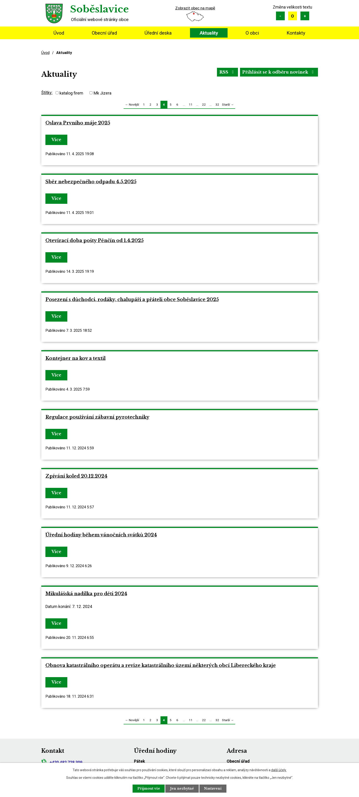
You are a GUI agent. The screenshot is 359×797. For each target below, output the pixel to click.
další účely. (279, 770)
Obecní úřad (104, 33)
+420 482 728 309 (61, 762)
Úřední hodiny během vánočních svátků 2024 (101, 535)
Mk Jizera (102, 92)
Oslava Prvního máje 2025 (77, 123)
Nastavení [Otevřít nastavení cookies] (213, 788)
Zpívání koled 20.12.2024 (76, 476)
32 (217, 104)
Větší (304, 16)
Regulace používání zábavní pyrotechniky (97, 417)
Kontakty (296, 33)
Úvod (58, 33)
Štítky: (47, 92)
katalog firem (71, 92)
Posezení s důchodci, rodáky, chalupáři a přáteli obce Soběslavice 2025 (132, 299)
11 (191, 104)
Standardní (292, 16)
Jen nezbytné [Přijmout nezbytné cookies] (182, 788)
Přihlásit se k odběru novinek (278, 72)
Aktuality (208, 33)
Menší (280, 16)
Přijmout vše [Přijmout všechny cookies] (148, 788)
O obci (252, 33)
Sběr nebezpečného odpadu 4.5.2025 (90, 181)
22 (204, 104)
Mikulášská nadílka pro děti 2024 (86, 593)
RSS (227, 72)
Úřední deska (158, 33)
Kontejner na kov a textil (75, 358)
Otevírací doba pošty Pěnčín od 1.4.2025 (94, 240)
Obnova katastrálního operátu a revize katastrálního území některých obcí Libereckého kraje (160, 665)
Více (57, 139)
